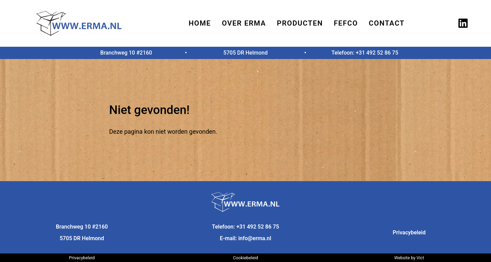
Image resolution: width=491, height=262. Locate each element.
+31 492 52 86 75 (377, 52)
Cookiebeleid (245, 257)
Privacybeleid (409, 232)
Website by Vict (409, 257)
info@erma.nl (254, 238)
